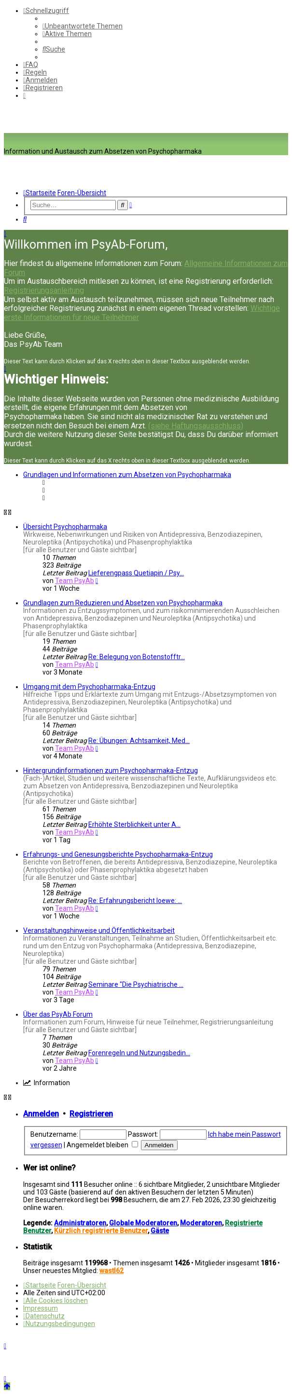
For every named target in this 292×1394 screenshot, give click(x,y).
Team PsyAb (74, 580)
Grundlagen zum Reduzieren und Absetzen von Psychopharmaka (122, 603)
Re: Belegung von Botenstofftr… (136, 657)
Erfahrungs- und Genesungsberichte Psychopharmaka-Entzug (118, 854)
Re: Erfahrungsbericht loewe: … (135, 900)
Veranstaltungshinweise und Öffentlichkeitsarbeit (99, 930)
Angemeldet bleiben (102, 1145)
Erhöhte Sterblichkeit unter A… (134, 824)
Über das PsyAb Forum (58, 1014)
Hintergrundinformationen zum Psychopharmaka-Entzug (110, 770)
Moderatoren (201, 1223)
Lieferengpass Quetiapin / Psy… (136, 573)
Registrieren (91, 1113)
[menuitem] (82, 26)
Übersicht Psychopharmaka (65, 527)
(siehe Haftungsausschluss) (195, 425)
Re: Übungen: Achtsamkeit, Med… (139, 740)
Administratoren (80, 1223)
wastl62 (111, 1271)
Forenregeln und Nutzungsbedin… (139, 1053)
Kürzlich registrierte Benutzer (101, 1231)
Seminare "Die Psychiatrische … (135, 984)
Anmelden (41, 1113)
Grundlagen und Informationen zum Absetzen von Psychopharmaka (127, 474)
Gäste (160, 1231)
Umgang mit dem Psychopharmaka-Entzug (89, 686)
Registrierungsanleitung (44, 290)
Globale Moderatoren (143, 1223)
